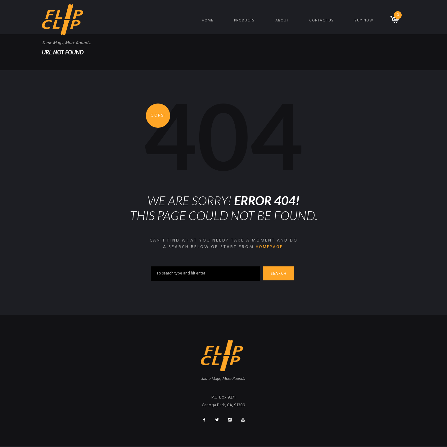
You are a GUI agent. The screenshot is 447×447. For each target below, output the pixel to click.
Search (279, 274)
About (281, 20)
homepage (269, 247)
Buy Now (363, 20)
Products (244, 20)
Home (207, 20)
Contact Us (321, 20)
